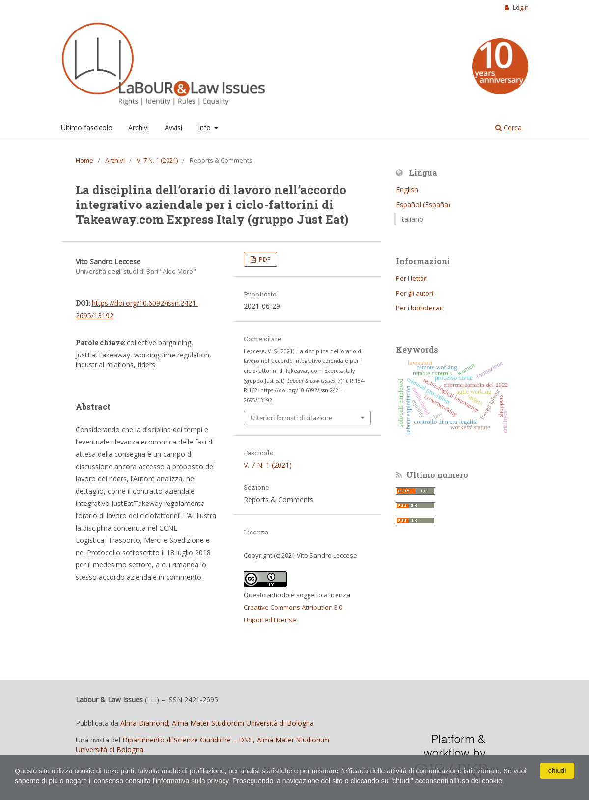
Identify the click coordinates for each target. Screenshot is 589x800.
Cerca (508, 127)
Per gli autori (414, 293)
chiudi (557, 770)
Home (84, 160)
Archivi (138, 127)
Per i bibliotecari (420, 307)
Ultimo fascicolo (86, 127)
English (407, 189)
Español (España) (423, 204)
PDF (263, 259)
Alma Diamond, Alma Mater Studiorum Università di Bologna (217, 723)
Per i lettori (412, 278)
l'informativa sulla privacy (190, 781)
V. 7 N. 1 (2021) (157, 160)
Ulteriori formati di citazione (291, 418)
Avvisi (173, 127)
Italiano (411, 219)
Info (205, 127)
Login (520, 7)
